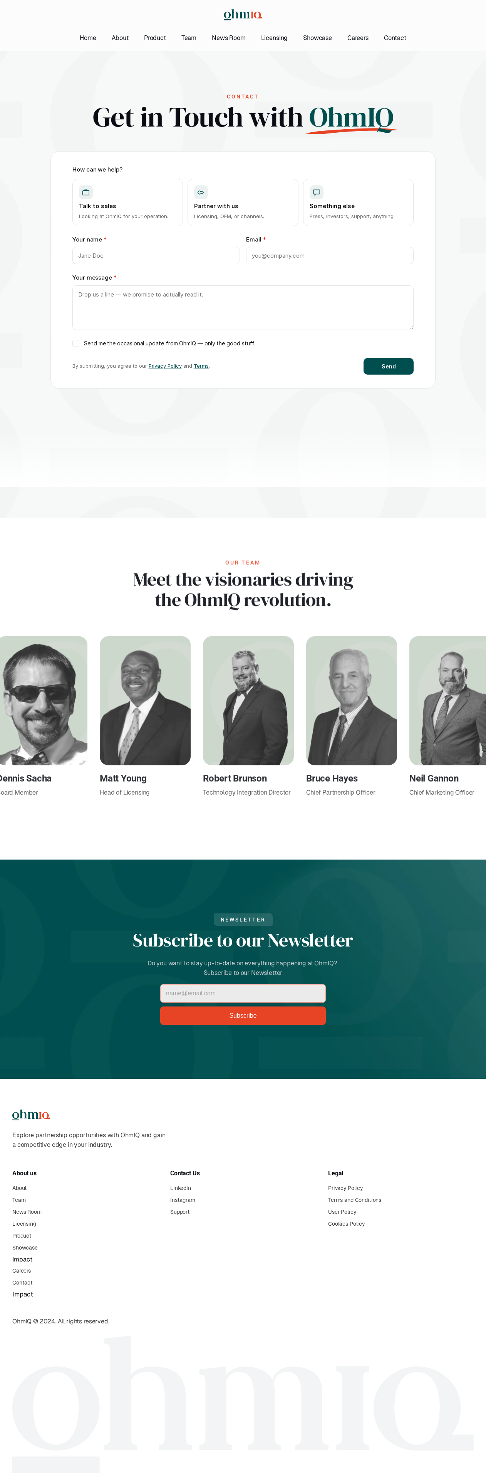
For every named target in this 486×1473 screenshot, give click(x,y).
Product (155, 38)
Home (88, 38)
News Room (229, 38)
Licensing (274, 38)
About (120, 38)
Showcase (317, 38)
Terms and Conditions (354, 1200)
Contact (395, 38)
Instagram (182, 1200)
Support (180, 1212)
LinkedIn (180, 1188)
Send (389, 366)
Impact (22, 1259)
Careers (358, 38)
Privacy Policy (165, 366)
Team (188, 38)
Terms (201, 366)
